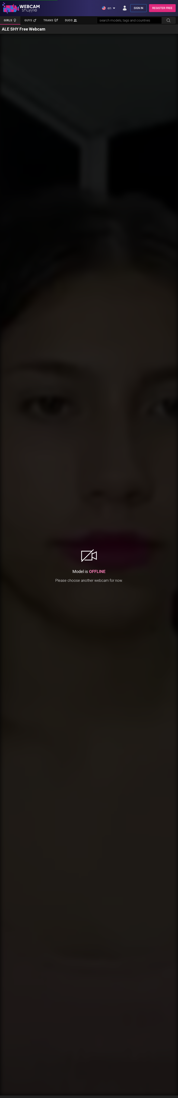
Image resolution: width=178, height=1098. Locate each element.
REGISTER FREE (162, 8)
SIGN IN (138, 8)
